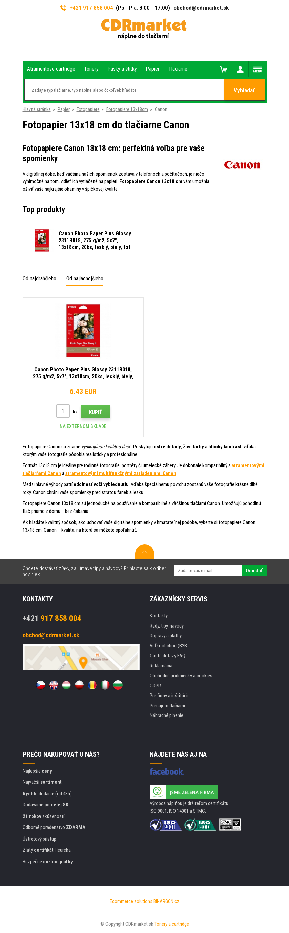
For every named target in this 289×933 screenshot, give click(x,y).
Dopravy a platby (166, 636)
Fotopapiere (88, 109)
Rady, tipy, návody (167, 626)
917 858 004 (52, 618)
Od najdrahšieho (39, 278)
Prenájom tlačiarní (167, 706)
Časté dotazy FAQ (167, 656)
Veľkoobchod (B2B (168, 646)
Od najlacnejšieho (84, 278)
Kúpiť (95, 412)
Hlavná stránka (37, 109)
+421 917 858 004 (86, 7)
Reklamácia (161, 666)
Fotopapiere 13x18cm (127, 109)
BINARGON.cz (166, 901)
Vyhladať (244, 90)
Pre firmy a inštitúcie (170, 695)
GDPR (155, 686)
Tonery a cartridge (171, 924)
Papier (64, 109)
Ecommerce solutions (131, 901)
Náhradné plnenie (166, 715)
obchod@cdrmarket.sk (201, 7)
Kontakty (159, 616)
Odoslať (254, 571)
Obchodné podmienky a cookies (181, 676)
